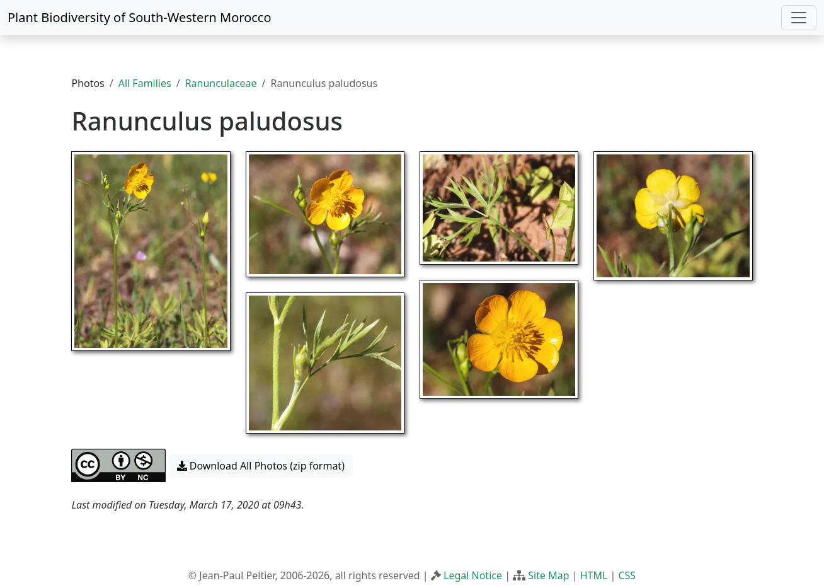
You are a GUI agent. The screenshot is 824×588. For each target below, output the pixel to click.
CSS (627, 575)
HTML (594, 575)
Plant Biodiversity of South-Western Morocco (140, 17)
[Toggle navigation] (798, 17)
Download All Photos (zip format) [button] (261, 466)
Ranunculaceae (221, 83)
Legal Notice (472, 575)
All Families (144, 83)
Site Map (548, 575)
